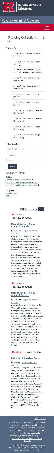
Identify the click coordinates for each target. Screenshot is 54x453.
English (9, 196)
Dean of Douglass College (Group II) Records (24, 294)
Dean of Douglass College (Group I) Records (24, 225)
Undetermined (12, 193)
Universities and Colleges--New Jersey (22, 182)
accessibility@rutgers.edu (20, 436)
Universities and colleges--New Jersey (22, 185)
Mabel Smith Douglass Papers (25, 358)
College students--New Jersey (18, 180)
